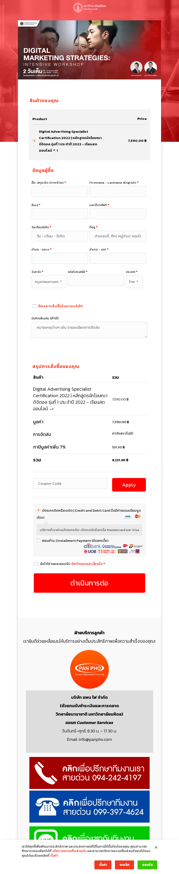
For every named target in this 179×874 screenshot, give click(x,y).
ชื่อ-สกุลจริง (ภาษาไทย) (48, 182)
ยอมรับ (147, 864)
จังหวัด (37, 271)
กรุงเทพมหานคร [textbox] (47, 281)
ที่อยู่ (94, 227)
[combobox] (48, 281)
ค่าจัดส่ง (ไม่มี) (122, 433)
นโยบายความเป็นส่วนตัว (69, 851)
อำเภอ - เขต (99, 249)
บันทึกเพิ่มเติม (45, 318)
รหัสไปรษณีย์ (77, 271)
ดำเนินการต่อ (89, 583)
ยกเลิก (124, 864)
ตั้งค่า (54, 855)
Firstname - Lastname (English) (114, 182)
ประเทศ (132, 271)
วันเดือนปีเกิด (41, 227)
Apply (129, 484)
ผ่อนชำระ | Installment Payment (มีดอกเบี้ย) (75, 540)
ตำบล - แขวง (41, 249)
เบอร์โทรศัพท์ (99, 205)
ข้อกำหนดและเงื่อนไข (87, 563)
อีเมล (36, 205)
